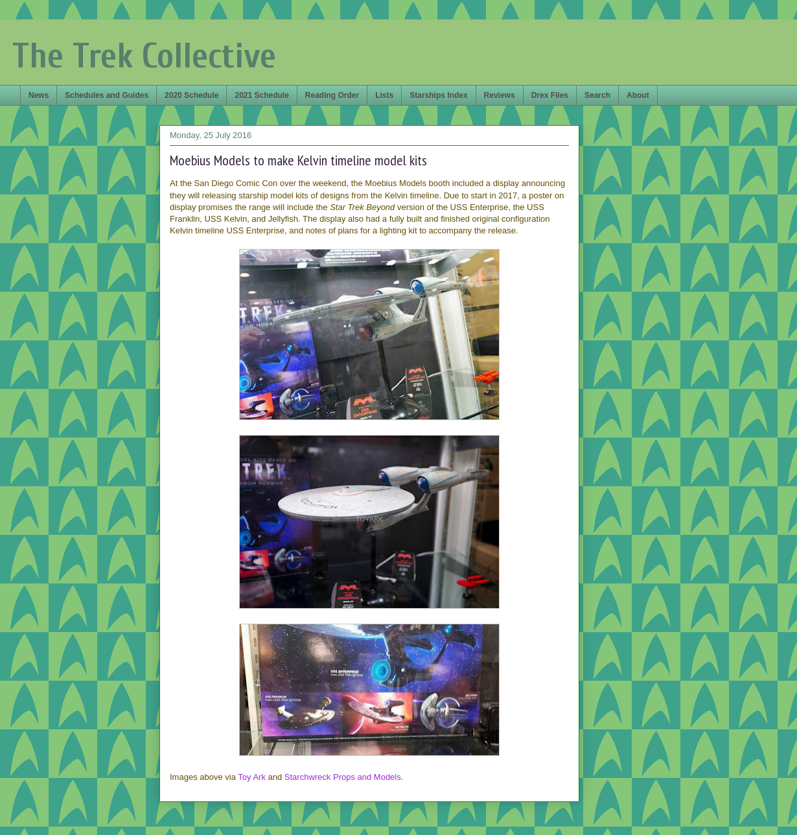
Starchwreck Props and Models (342, 777)
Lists (384, 95)
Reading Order (332, 95)
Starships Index (438, 95)
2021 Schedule (261, 95)
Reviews (499, 95)
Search (597, 95)
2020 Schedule (191, 95)
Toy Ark (252, 777)
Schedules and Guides (106, 95)
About (638, 95)
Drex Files (549, 95)
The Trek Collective (144, 56)
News (39, 95)
